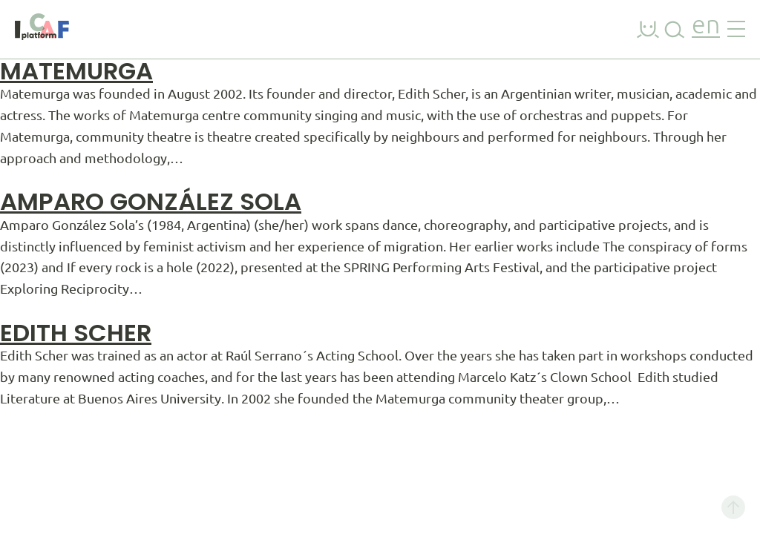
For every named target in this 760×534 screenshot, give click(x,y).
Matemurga (76, 71)
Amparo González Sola (150, 201)
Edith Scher (75, 332)
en (706, 26)
